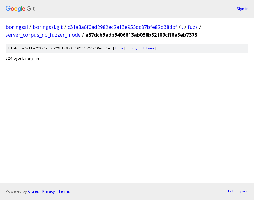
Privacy (48, 191)
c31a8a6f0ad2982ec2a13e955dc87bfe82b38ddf (122, 27)
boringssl (17, 27)
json (244, 191)
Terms (64, 191)
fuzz (193, 27)
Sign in (242, 8)
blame (149, 48)
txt (230, 191)
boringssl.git (48, 27)
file (119, 48)
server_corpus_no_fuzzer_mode (43, 34)
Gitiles (33, 191)
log (133, 48)
